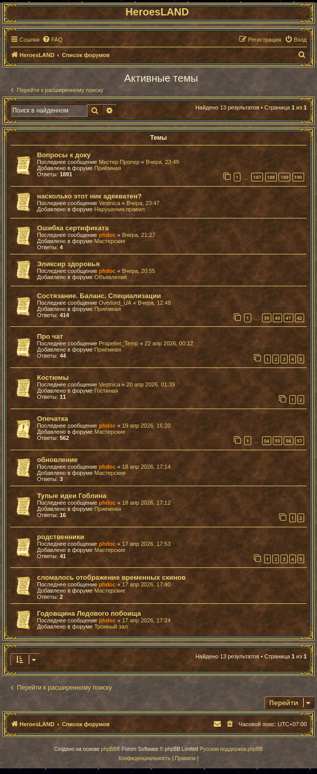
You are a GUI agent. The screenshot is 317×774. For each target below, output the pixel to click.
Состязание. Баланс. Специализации (99, 296)
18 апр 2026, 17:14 (146, 467)
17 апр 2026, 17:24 (146, 620)
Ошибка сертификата (73, 228)
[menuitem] (52, 39)
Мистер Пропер (119, 162)
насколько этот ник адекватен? (89, 196)
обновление (57, 460)
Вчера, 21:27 (138, 235)
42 (299, 318)
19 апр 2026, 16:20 (146, 425)
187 (257, 177)
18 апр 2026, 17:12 (146, 503)
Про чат (50, 336)
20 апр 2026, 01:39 (150, 384)
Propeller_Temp (118, 343)
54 (266, 440)
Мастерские (109, 241)
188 (271, 177)
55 (277, 440)
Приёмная (107, 168)
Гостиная (106, 391)
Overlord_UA (115, 303)
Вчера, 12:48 (154, 303)
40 (277, 318)
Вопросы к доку (63, 155)
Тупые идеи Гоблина (71, 496)
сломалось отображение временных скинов (111, 577)
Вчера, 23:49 (162, 162)
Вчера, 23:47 (143, 203)
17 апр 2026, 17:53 (146, 544)
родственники (60, 537)
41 (288, 318)
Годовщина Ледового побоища (89, 613)
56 (288, 440)
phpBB (109, 749)
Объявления (110, 277)
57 (299, 440)
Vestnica (109, 203)
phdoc (107, 235)
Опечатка (52, 418)
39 (266, 318)
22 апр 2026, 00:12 (168, 343)
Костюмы (53, 377)
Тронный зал (110, 626)
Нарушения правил (119, 209)
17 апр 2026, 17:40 (146, 584)
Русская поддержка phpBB (231, 749)
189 (284, 177)
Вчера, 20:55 (138, 271)
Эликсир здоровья (68, 264)
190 (298, 177)
